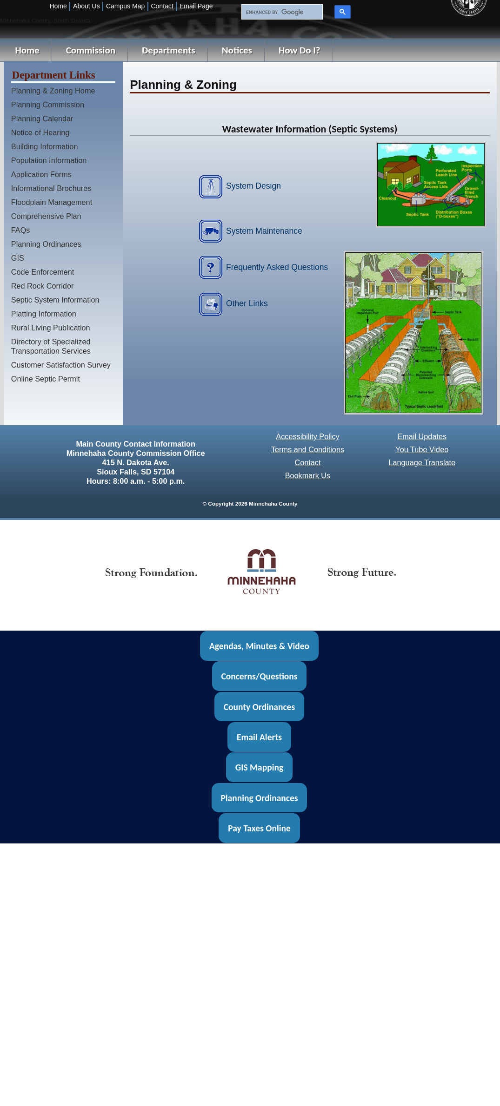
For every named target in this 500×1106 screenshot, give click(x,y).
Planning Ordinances (46, 244)
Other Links (247, 303)
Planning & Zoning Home (53, 90)
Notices (237, 50)
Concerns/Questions (259, 676)
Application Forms (41, 174)
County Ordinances (259, 706)
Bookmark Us (308, 475)
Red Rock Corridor (42, 286)
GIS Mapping (259, 767)
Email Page (196, 6)
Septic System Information (55, 300)
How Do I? (299, 50)
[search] (281, 12)
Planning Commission (47, 104)
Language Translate (421, 462)
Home (58, 6)
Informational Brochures (51, 188)
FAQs (20, 230)
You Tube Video (421, 449)
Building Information (44, 146)
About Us (86, 6)
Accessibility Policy (307, 436)
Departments (168, 50)
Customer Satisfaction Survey (61, 365)
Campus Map (125, 6)
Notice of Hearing (40, 132)
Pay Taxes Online (259, 828)
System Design (253, 186)
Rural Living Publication (50, 327)
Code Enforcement (42, 272)
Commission (90, 50)
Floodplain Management (51, 202)
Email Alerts (259, 737)
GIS (17, 258)
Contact (162, 6)
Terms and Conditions (307, 449)
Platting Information (43, 313)
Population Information (49, 160)
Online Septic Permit (45, 379)
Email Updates (422, 436)
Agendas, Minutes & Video (259, 646)
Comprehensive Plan (46, 216)
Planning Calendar (42, 118)
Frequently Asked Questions (277, 267)
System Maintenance (264, 231)
